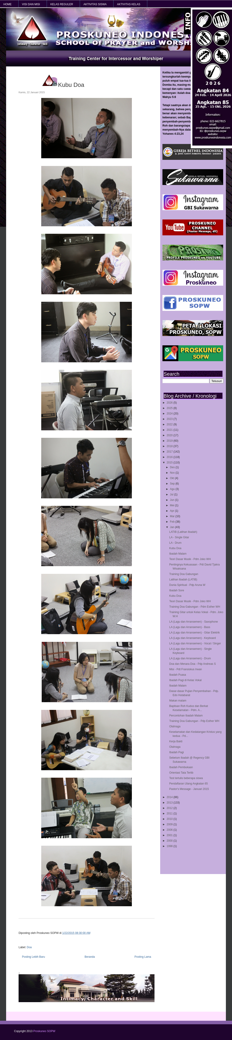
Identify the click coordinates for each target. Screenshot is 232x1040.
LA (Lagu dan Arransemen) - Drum (190, 658)
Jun (172, 500)
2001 (170, 835)
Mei (172, 505)
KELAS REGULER (61, 4)
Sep (173, 483)
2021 (170, 429)
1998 (170, 846)
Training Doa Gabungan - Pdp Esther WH (194, 721)
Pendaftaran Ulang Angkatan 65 (188, 783)
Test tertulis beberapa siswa (186, 778)
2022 (170, 424)
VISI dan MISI (31, 4)
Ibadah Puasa (177, 674)
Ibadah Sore (176, 590)
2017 (170, 451)
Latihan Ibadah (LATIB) (183, 579)
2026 (170, 402)
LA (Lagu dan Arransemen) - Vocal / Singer (195, 643)
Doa (29, 947)
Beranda (90, 956)
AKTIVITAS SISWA (94, 4)
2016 (170, 457)
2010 (170, 819)
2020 (170, 435)
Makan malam (177, 700)
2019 (170, 440)
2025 (170, 408)
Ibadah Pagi (176, 752)
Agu (173, 489)
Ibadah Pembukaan (181, 767)
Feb (172, 521)
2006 (170, 829)
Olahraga (174, 726)
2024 (170, 413)
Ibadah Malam (177, 553)
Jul (172, 494)
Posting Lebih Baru (33, 956)
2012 (170, 808)
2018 (170, 446)
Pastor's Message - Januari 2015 (189, 789)
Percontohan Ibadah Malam (186, 715)
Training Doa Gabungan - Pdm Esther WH (194, 606)
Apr (172, 510)
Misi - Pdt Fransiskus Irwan (185, 669)
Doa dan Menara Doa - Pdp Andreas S (192, 663)
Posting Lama (143, 956)
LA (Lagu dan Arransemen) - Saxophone (193, 621)
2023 (170, 419)
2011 (170, 813)
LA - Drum (175, 542)
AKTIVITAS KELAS (128, 4)
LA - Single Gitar (179, 537)
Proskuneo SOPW (44, 1031)
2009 (170, 824)
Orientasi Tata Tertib (181, 772)
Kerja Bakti (175, 741)
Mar (172, 516)
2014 (170, 797)
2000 (170, 840)
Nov (173, 472)
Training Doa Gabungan (183, 574)
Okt (172, 478)
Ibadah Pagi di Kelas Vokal (185, 680)
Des (173, 467)
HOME (7, 4)
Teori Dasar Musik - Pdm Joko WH (190, 559)
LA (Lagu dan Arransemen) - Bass (189, 627)
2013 (170, 802)
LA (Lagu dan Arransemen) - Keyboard (192, 638)
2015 (170, 462)
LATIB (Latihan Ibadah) (183, 531)
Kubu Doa (175, 548)
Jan (172, 527)
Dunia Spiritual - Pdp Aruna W (187, 585)
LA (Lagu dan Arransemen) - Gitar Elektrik (194, 632)
